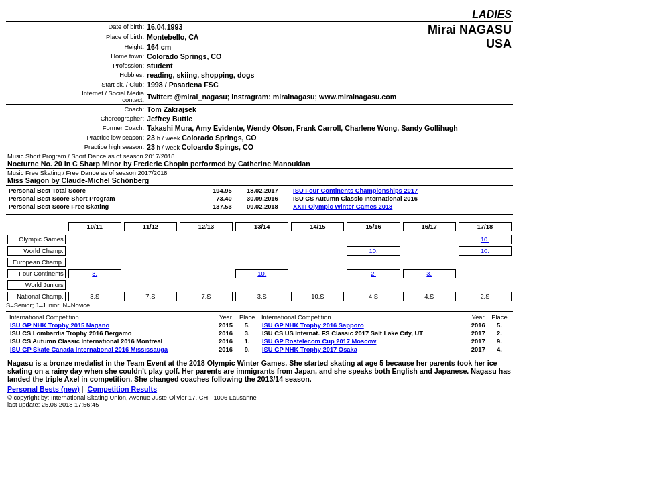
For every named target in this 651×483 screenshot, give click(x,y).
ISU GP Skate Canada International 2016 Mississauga (89, 349)
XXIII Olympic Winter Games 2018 (342, 206)
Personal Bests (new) (43, 389)
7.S (150, 296)
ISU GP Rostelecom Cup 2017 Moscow (319, 341)
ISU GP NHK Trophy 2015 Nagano (59, 325)
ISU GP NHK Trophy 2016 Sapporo (313, 325)
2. (373, 273)
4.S (373, 296)
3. (94, 273)
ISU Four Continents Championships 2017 (355, 190)
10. (261, 273)
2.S (484, 296)
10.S (317, 296)
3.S (94, 296)
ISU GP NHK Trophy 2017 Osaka (309, 349)
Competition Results (122, 389)
